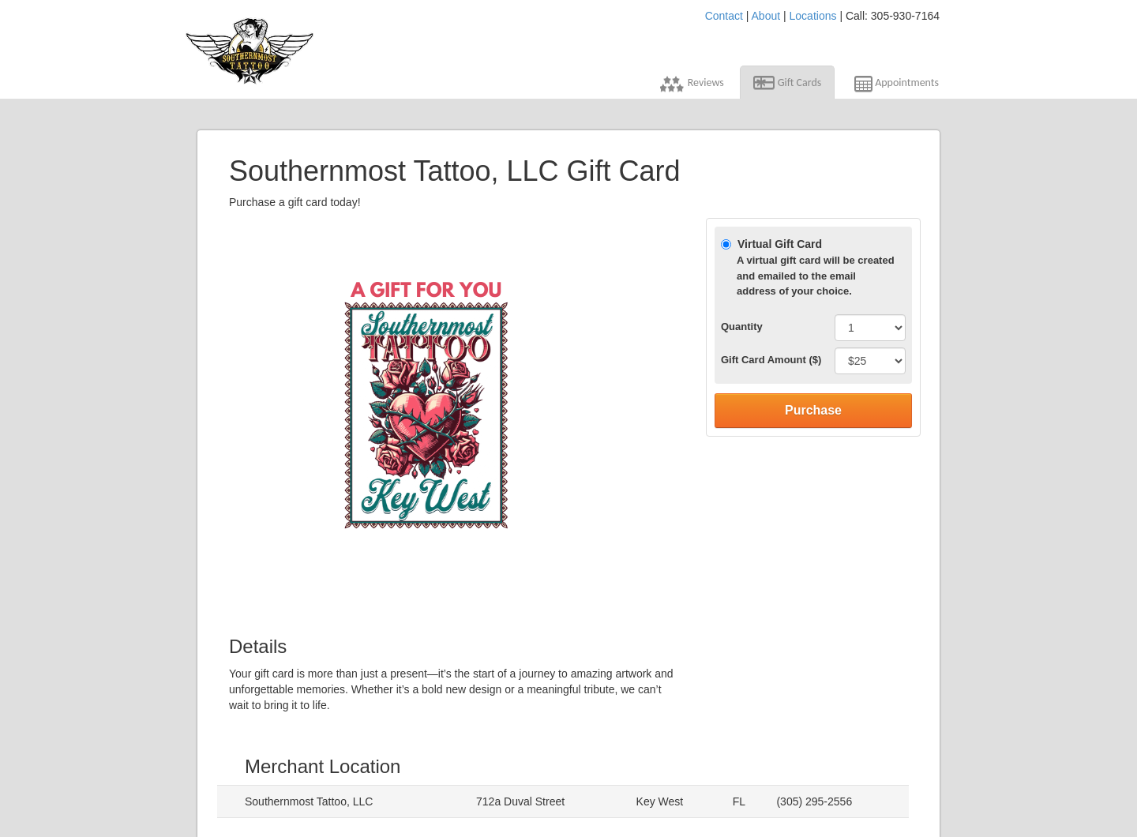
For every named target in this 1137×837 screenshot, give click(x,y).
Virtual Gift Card (808, 268)
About (766, 15)
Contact (724, 15)
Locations (813, 15)
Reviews (692, 84)
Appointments (894, 86)
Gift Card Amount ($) (771, 360)
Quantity (742, 326)
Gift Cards (787, 83)
